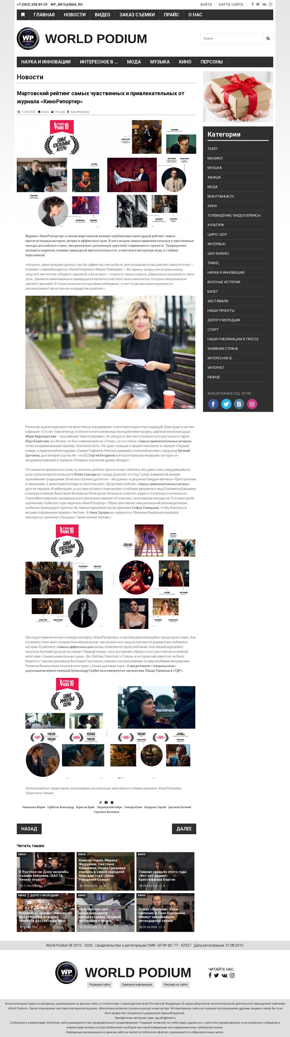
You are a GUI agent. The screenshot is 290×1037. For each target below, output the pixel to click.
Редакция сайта (99, 984)
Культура (216, 225)
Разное (214, 377)
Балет (213, 292)
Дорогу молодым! (44, 895)
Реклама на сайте (175, 984)
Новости (75, 14)
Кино (185, 62)
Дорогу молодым (224, 320)
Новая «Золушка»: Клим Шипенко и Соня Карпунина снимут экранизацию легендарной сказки (162, 915)
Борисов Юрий (85, 807)
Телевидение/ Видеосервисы (234, 215)
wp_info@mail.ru (165, 1018)
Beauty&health (221, 196)
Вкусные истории (224, 282)
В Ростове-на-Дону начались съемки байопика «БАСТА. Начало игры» (44, 876)
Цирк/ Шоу (217, 234)
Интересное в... (221, 358)
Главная (44, 14)
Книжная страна (223, 349)
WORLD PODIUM (100, 38)
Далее (184, 829)
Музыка (160, 62)
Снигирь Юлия (133, 807)
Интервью (216, 244)
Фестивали (218, 301)
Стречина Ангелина (106, 812)
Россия (60, 112)
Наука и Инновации (46, 62)
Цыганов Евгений (179, 807)
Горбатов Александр (60, 807)
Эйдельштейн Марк (109, 807)
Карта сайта (231, 4)
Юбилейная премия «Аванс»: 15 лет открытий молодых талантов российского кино (45, 917)
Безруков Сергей (155, 807)
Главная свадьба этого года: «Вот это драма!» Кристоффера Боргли (163, 876)
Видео (102, 14)
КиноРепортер (80, 112)
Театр (213, 149)
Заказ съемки (137, 14)
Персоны (212, 62)
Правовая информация (137, 984)
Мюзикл (215, 158)
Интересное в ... (99, 62)
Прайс (171, 14)
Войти (206, 4)
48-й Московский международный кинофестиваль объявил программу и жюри (100, 915)
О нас (195, 14)
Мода (134, 62)
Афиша (214, 177)
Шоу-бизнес (218, 253)
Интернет (216, 368)
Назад (29, 829)
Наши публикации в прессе (233, 339)
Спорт (213, 330)
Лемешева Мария (33, 807)
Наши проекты (221, 311)
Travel (214, 263)
